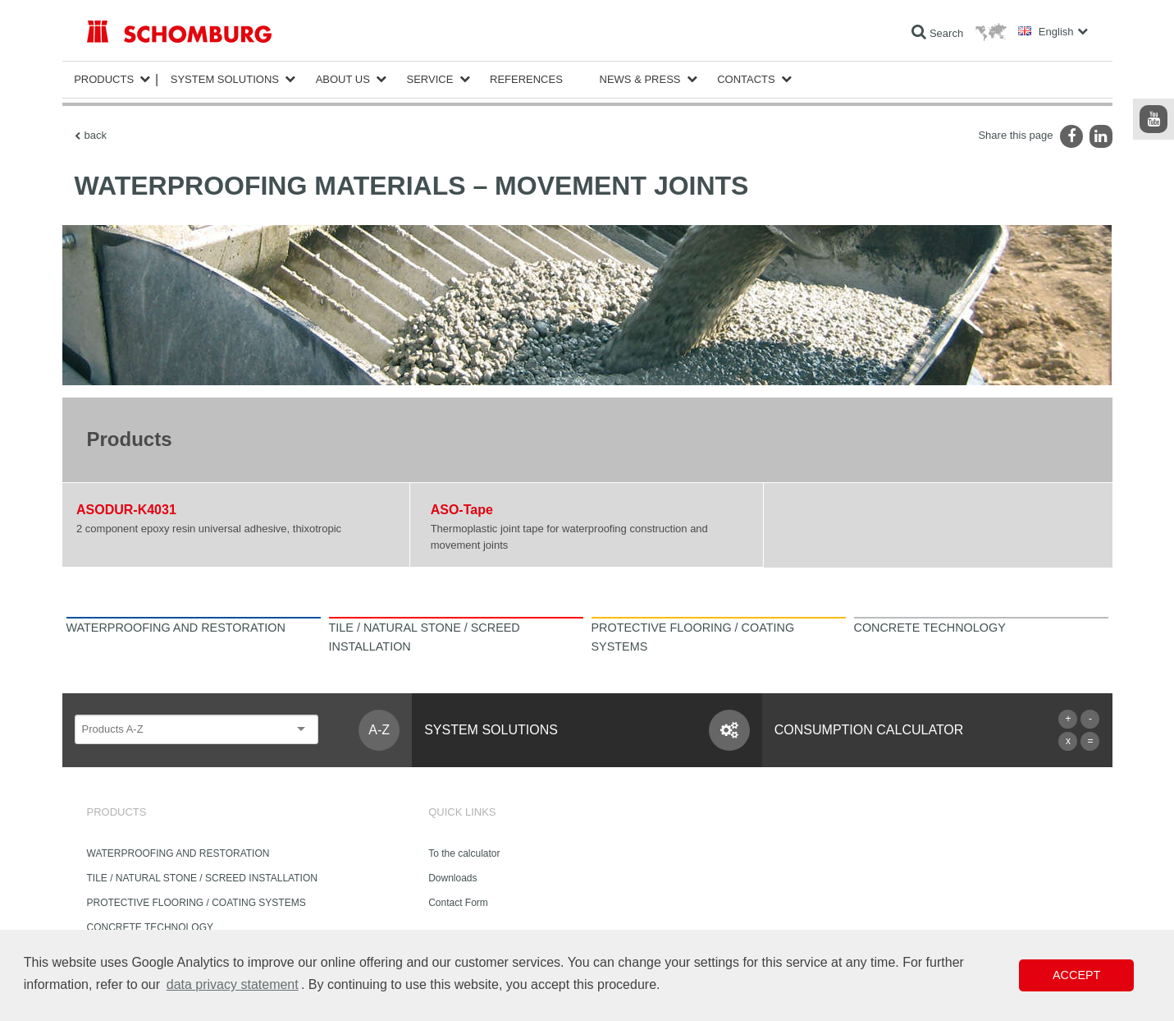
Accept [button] (1076, 975)
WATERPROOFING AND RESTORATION (178, 853)
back (96, 135)
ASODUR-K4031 (126, 510)
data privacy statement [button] (233, 984)
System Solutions (225, 79)
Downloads (452, 878)
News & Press (640, 79)
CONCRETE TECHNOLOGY (150, 927)
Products (104, 79)
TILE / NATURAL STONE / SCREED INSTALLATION (202, 878)
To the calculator (464, 853)
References (526, 79)
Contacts (746, 79)
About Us (343, 79)
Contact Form (458, 902)
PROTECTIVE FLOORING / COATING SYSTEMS (196, 902)
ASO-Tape (462, 510)
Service (430, 79)
